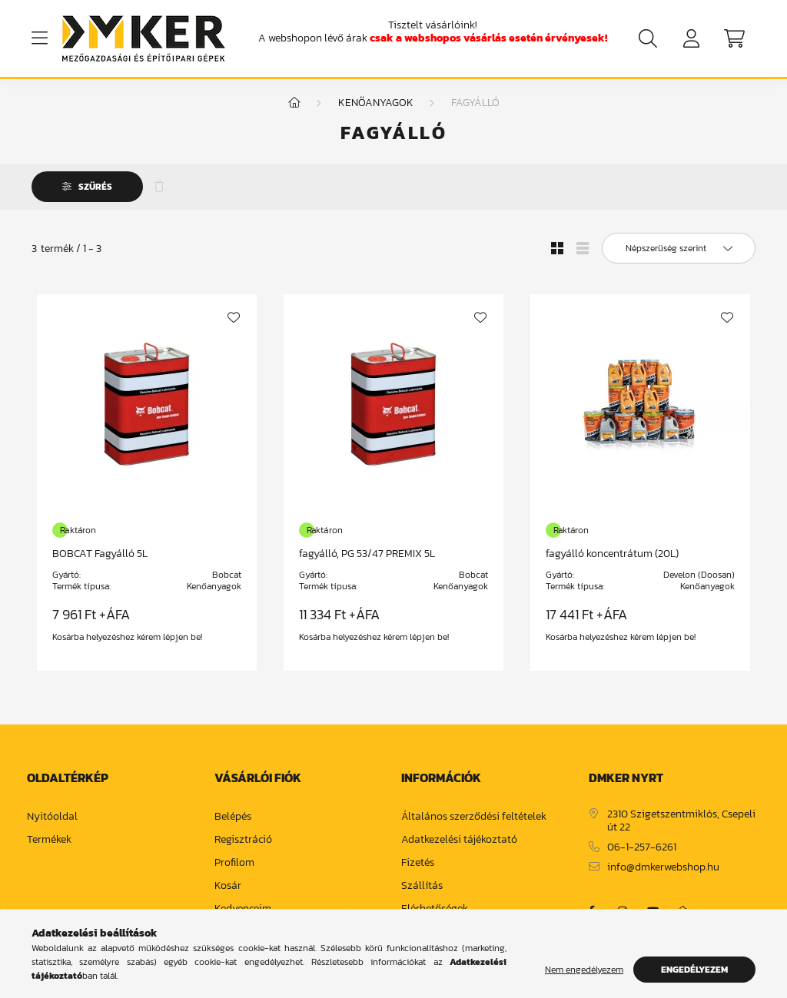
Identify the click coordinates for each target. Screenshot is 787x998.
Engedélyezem (694, 969)
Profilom (234, 870)
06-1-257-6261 (641, 855)
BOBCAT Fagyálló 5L (100, 561)
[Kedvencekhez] (233, 325)
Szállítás (422, 893)
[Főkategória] (294, 110)
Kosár (227, 893)
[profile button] (691, 38)
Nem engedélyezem (584, 969)
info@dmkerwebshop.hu (663, 874)
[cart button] (734, 38)
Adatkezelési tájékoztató (459, 847)
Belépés (232, 824)
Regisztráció (243, 847)
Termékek (49, 847)
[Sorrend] (678, 255)
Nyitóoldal (52, 824)
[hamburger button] (39, 38)
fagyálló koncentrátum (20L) (612, 561)
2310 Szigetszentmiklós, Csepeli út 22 (681, 829)
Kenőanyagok (375, 110)
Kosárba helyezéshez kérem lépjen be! (127, 644)
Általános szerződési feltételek (473, 824)
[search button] (648, 38)
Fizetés (417, 870)
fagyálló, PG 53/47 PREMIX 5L (367, 561)
